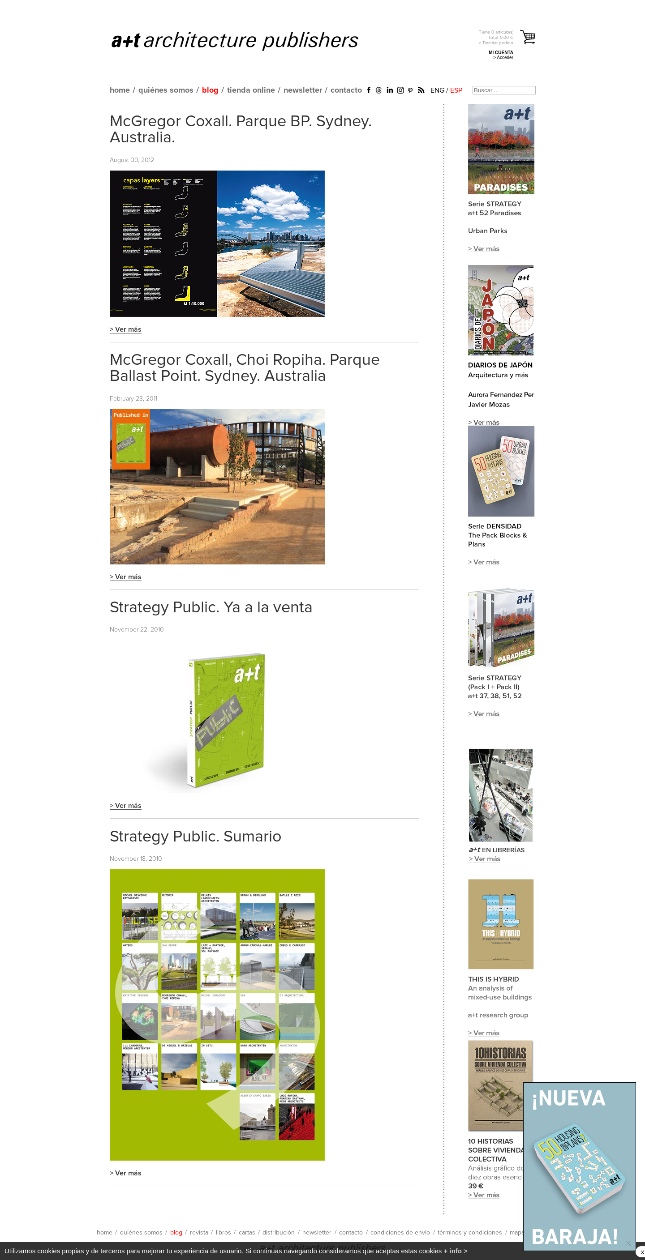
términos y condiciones (470, 1233)
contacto (346, 90)
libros (223, 1233)
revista (199, 1233)
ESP (456, 90)
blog (210, 90)
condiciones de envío (400, 1233)
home (120, 90)
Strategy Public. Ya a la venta (211, 608)
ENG (437, 90)
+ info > (456, 1251)
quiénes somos (166, 90)
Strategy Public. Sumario (196, 837)
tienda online (251, 90)
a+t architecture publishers (246, 41)
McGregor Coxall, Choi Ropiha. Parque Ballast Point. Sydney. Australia (245, 368)
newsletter (303, 90)
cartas (247, 1233)
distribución (278, 1233)
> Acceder (503, 57)
